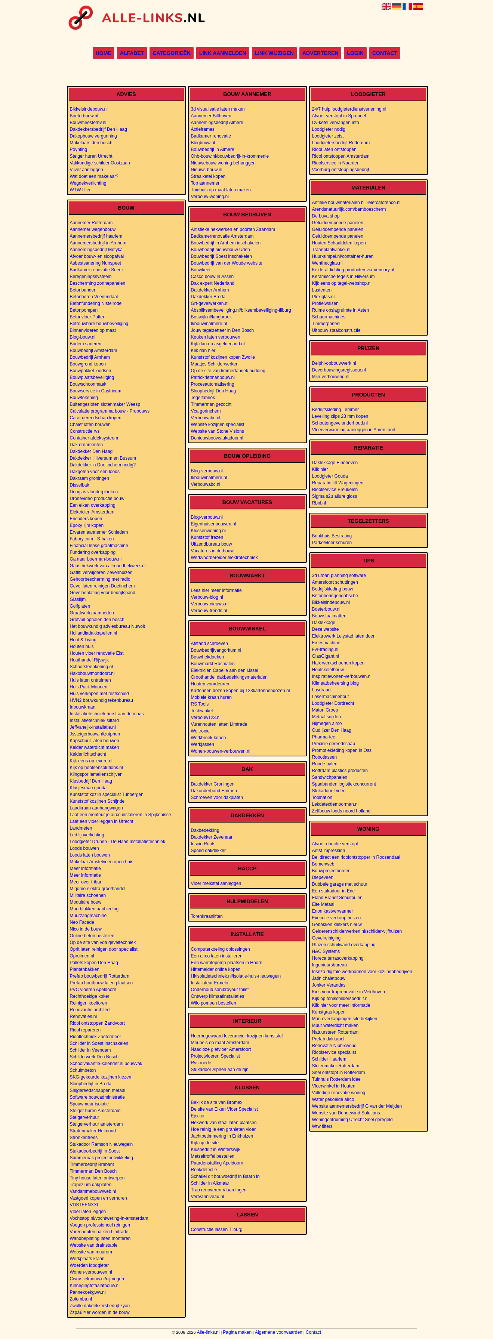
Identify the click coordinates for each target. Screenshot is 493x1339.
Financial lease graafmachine (99, 545)
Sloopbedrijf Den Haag (213, 391)
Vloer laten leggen (88, 1211)
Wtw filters (322, 1126)
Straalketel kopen (208, 176)
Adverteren (320, 53)
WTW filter (80, 189)
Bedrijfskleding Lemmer (335, 409)
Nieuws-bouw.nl (206, 169)
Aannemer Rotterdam (91, 222)
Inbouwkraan (83, 707)
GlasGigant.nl (325, 656)
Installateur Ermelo (209, 982)
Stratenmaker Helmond (93, 1130)
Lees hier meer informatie (216, 590)
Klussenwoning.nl (208, 530)
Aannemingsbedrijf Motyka (96, 249)
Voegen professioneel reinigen (100, 1225)
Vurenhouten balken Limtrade (99, 1231)
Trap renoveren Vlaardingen (219, 1190)
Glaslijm (78, 599)
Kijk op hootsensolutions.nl (96, 767)
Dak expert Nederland (213, 283)
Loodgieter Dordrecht (333, 703)
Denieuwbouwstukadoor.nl (217, 438)
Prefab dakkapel (328, 1039)
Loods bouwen (84, 848)
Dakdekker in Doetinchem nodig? (103, 465)
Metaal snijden (326, 716)
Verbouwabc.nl (206, 417)
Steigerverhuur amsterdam (96, 1124)
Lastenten (322, 290)
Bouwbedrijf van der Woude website (226, 263)
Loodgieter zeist (328, 136)
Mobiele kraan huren (211, 697)
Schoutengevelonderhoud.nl (340, 423)
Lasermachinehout (330, 696)
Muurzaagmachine (88, 915)
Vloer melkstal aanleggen (216, 883)
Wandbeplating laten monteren (100, 1238)
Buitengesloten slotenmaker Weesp (105, 404)
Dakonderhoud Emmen (214, 790)
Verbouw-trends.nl (209, 610)
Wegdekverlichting (88, 183)
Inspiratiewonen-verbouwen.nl (342, 676)
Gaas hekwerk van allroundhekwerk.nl (108, 565)
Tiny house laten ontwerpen (97, 1178)
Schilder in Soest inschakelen (99, 1043)
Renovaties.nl (83, 1016)
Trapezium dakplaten (91, 1184)
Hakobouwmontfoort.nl (92, 673)
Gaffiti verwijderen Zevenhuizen (101, 572)
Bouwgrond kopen (88, 364)
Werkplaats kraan (87, 1258)
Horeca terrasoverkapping (338, 958)
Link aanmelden (222, 53)
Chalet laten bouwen (90, 424)
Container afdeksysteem (94, 438)
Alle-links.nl (208, 1332)
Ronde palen (325, 763)
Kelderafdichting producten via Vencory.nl (353, 269)
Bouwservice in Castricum (95, 391)
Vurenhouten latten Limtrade (219, 724)
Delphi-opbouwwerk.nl (334, 363)
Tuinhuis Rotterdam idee (336, 1079)
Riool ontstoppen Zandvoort (97, 1023)
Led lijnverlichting (87, 834)
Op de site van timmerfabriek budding (228, 370)
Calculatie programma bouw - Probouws (110, 411)
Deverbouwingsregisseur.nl (339, 370)
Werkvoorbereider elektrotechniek (224, 557)
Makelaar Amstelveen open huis (101, 861)
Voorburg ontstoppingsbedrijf (340, 169)
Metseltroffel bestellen (213, 1156)
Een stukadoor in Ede (333, 891)
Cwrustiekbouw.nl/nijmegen (97, 1278)
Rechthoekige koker (90, 996)
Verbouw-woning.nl (210, 196)
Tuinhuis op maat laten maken (221, 189)
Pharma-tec (323, 737)
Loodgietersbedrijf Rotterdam (341, 142)
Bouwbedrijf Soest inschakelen (221, 256)
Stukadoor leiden (329, 790)
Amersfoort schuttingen (335, 582)
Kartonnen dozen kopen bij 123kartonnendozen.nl (240, 690)
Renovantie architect (90, 1009)
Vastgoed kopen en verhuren (98, 1198)
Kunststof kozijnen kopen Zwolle (223, 357)
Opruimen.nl (82, 956)
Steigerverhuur (84, 1117)
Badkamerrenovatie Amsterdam (222, 236)
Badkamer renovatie (211, 136)
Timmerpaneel (326, 323)
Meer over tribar (86, 882)
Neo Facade (82, 922)
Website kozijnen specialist (217, 424)
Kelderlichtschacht (88, 754)
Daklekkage (324, 622)
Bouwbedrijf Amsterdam (93, 350)
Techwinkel (202, 710)
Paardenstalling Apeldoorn (217, 1163)
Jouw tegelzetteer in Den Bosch (222, 330)
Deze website (325, 629)
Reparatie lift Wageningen (338, 482)
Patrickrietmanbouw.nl (213, 377)
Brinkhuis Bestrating (332, 536)
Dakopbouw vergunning (93, 136)
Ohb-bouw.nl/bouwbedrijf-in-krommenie (230, 156)
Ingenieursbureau (329, 965)
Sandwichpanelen (330, 777)
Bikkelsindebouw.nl (89, 109)
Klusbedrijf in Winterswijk (216, 1149)
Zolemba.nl (81, 1299)
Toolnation (322, 797)
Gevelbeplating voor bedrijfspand (102, 592)
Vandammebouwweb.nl (93, 1191)
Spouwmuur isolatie (89, 1104)
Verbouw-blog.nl (207, 597)
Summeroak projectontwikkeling (101, 1157)
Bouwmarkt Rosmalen (213, 663)
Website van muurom (91, 1252)
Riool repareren (85, 1030)
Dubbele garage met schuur (339, 884)
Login (355, 53)
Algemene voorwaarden (278, 1332)
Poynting (78, 149)
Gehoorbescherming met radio (100, 579)
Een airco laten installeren (217, 956)
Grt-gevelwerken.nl (210, 303)
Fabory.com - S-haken (92, 539)
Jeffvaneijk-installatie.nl (93, 727)
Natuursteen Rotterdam (335, 1032)
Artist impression (328, 850)
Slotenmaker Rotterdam (336, 1065)
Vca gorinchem (206, 411)
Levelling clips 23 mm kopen (340, 416)
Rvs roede (201, 1062)
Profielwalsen (325, 303)
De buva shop (326, 216)
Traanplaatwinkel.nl (331, 249)
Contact (384, 53)
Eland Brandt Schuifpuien (337, 897)
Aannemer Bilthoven (211, 115)
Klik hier (320, 469)
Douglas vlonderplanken (94, 491)
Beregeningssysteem (91, 276)
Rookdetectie (204, 1169)
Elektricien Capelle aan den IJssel (224, 670)
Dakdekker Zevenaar (211, 837)
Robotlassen (324, 757)
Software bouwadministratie (97, 1097)
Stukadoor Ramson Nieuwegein (101, 1144)
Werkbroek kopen (208, 737)
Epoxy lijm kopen (87, 525)
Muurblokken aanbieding (94, 908)
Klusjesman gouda (88, 787)
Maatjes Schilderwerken (214, 364)
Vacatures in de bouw (212, 550)
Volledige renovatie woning (339, 1092)
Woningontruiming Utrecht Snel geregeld (352, 1119)
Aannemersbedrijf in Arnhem (98, 243)
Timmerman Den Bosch (93, 1171)
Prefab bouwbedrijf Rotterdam (99, 976)
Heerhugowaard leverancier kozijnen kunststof (237, 1036)
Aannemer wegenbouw (93, 229)
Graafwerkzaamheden (92, 612)
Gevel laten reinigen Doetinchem (102, 586)
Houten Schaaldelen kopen (339, 243)
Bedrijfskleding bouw (332, 589)
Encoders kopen (86, 518)
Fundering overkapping (93, 552)
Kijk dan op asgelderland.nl (218, 343)
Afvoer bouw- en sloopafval (97, 256)
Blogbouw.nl (203, 142)
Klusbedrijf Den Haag (91, 781)
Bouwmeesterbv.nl (88, 122)
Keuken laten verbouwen (215, 337)
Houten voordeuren (210, 684)
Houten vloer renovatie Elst (97, 653)
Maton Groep (325, 710)
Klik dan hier (203, 350)
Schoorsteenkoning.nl (91, 666)
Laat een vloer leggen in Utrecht (101, 821)
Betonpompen (84, 310)
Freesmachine (326, 642)
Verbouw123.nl (206, 717)
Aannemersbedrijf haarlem (96, 236)
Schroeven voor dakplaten (217, 797)
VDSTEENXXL (84, 1204)
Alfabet (132, 53)
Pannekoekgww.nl (88, 1292)
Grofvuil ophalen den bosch (97, 619)
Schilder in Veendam (90, 1050)
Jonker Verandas (329, 985)
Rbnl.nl (319, 503)
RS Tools (200, 704)
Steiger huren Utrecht (91, 156)
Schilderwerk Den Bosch (94, 1056)
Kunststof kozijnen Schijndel (98, 801)
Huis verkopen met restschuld (99, 693)
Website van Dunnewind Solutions (346, 1113)
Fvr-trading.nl (325, 649)
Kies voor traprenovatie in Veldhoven (348, 991)
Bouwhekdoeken (207, 657)
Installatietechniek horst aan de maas (107, 713)
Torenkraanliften (207, 916)
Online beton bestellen (92, 935)
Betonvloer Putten (87, 317)
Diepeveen (322, 877)
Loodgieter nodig (328, 129)
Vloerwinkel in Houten (333, 1086)
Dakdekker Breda (208, 296)
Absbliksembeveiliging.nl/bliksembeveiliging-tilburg (241, 310)
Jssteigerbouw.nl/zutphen (95, 734)
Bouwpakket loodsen (90, 370)
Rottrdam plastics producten (340, 770)
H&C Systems (326, 951)
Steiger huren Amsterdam (95, 1110)
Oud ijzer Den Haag (331, 730)
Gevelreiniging (326, 938)
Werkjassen (202, 744)
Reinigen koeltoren (88, 1003)
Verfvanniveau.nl (207, 1196)
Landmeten (81, 828)
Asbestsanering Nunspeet (95, 263)
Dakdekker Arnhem (210, 290)
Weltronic (200, 731)
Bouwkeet (201, 269)
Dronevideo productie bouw (97, 498)
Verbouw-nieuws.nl (210, 604)
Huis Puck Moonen (89, 686)
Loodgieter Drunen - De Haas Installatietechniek (117, 841)
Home (103, 53)
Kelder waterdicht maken (94, 747)
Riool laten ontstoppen (334, 149)
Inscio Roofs (203, 843)
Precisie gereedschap (333, 743)
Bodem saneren (86, 343)
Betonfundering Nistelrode (96, 303)
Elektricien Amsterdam (92, 512)
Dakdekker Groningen (213, 784)
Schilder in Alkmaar (210, 1183)
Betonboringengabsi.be (335, 595)
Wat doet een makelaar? (94, 176)
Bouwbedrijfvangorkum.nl (216, 650)
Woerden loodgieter (89, 1265)
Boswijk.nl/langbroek (211, 317)
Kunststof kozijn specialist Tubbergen (107, 794)
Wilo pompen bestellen (213, 1003)
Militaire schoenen (88, 895)
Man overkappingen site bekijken (345, 1018)
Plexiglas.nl (323, 296)
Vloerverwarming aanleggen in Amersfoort (353, 429)
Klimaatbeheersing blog (335, 683)
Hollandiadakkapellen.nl (93, 633)
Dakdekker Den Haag (91, 451)
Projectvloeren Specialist (215, 1056)
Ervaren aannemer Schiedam (99, 532)
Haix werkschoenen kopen (338, 663)
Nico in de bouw (86, 929)
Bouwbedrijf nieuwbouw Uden (220, 249)
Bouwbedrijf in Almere (212, 149)
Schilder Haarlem (329, 1059)
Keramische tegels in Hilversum (343, 276)
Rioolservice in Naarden (336, 163)
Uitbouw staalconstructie (336, 330)
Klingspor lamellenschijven (96, 774)
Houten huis (82, 646)
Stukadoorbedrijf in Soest (95, 1151)
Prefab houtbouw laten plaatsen (101, 982)
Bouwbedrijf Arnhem (90, 357)
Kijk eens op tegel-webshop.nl (342, 283)
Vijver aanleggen (86, 169)
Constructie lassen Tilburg (217, 1229)
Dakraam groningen (89, 478)
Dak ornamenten (86, 444)
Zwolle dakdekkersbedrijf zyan (100, 1305)
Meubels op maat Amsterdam (220, 1042)
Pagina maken (237, 1332)
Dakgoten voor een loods (95, 471)
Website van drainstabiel (94, 1245)
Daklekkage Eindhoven (335, 462)
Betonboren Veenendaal (94, 296)
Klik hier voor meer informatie (341, 1005)
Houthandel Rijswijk (89, 660)
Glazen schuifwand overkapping (344, 944)
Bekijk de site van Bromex (217, 1102)
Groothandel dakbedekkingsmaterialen (229, 677)
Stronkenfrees (84, 1137)
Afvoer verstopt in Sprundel (339, 115)
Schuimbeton (83, 1070)
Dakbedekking (205, 830)
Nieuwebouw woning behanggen (223, 163)
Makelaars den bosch (91, 142)
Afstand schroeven (209, 643)
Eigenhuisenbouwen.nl (213, 524)
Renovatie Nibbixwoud (334, 1045)
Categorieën (171, 53)
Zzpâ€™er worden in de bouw (100, 1312)
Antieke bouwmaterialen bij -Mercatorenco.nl (356, 202)
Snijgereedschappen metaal (98, 1090)
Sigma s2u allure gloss (334, 496)
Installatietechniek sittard (94, 720)
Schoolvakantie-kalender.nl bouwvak (106, 1063)
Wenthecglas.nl (327, 263)
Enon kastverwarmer (332, 911)
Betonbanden (83, 290)
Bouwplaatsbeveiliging (92, 377)
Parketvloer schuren (332, 542)
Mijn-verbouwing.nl (330, 376)
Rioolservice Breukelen (335, 489)
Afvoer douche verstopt (335, 843)
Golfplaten (80, 606)
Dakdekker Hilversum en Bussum (103, 458)
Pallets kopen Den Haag (94, 962)
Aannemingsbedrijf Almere (217, 122)
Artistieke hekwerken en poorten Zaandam (233, 229)
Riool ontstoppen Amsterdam (341, 156)
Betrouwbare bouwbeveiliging (99, 323)
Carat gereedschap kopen (95, 417)
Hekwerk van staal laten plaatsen (224, 1122)
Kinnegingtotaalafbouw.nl (95, 1285)
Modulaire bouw (86, 902)
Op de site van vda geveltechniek (103, 942)
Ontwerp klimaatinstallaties (217, 996)
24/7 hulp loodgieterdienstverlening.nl (349, 109)
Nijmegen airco (327, 723)
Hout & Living (83, 639)
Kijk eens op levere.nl (91, 760)
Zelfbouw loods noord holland (341, 811)
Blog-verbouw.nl (207, 470)
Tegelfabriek (203, 397)
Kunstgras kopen (329, 1012)
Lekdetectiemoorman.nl (335, 804)
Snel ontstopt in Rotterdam (338, 1072)
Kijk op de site (205, 1142)
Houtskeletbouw (328, 669)
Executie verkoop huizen (336, 917)
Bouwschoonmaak (88, 384)
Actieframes (203, 129)
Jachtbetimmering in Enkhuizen (222, 1136)
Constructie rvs (85, 431)
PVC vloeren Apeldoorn (93, 989)
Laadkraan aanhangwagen (96, 808)
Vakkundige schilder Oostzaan (100, 163)
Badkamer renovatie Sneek (97, 269)
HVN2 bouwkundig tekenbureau (101, 700)
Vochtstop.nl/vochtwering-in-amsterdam (109, 1218)
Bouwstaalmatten (329, 615)
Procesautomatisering (212, 384)
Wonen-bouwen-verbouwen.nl (220, 751)
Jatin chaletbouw (328, 978)
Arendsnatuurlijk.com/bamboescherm (349, 209)
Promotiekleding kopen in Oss (342, 750)
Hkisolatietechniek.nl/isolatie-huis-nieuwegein (236, 976)
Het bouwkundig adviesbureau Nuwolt (107, 626)
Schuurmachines (328, 317)
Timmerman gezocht (211, 404)
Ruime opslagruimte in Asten (340, 310)
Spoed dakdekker (208, 850)
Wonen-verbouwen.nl (91, 1272)
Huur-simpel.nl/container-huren (343, 256)
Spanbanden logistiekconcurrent (344, 784)
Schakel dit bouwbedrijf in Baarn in (225, 1176)
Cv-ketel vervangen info (335, 122)
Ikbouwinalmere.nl (209, 323)
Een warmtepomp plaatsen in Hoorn (226, 962)
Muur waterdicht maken (335, 1025)
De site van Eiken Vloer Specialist (224, 1109)
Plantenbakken (84, 969)
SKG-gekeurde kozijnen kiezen (101, 1077)
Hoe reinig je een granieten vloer (223, 1129)
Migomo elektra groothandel (98, 888)
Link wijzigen (274, 53)
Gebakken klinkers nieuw (337, 924)
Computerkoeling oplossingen (220, 949)
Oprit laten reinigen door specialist (104, 949)
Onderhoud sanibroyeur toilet (220, 989)
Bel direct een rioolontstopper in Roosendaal (356, 857)
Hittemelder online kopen (216, 969)
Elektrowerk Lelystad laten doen (344, 636)
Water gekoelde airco (333, 1099)
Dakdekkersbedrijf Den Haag (98, 129)
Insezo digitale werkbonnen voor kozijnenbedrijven (362, 971)
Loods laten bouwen (90, 855)
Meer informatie (85, 868)
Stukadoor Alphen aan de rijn (220, 1069)
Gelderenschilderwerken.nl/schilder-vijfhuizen (357, 931)
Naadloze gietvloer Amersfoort (221, 1049)
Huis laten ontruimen (90, 680)
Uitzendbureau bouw (211, 544)
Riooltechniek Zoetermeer (95, 1036)
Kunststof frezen (207, 537)
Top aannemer (205, 183)
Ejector (198, 1116)
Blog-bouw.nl (83, 337)
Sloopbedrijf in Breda (90, 1083)
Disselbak (79, 485)
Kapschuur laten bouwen (94, 740)
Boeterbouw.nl (84, 115)
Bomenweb (323, 864)
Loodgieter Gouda (330, 476)
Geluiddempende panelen (337, 222)
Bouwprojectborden (331, 870)
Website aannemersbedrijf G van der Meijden (357, 1106)
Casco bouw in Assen (212, 276)
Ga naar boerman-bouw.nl (96, 559)
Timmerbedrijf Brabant (92, 1164)
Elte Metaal (323, 904)
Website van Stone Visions (217, 431)
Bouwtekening (84, 397)
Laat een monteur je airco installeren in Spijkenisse (120, 814)
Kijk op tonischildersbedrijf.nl (340, 998)
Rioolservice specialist (334, 1052)
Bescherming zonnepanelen (98, 283)
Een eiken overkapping (92, 505)
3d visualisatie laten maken (218, 109)
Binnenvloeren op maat (93, 330)
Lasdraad (321, 689)
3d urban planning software (339, 575)
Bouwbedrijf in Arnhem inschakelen (226, 243)
